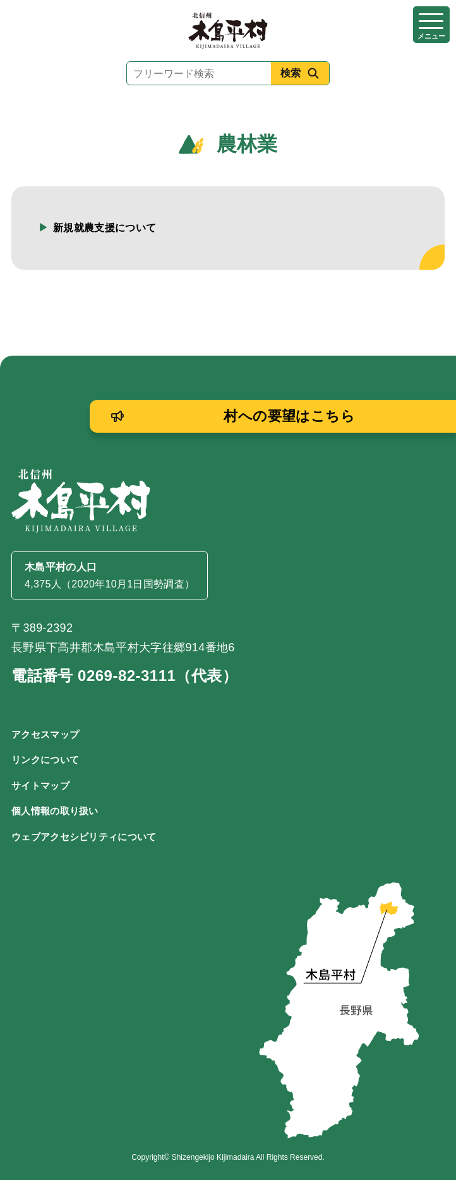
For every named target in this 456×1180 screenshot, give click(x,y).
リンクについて (45, 759)
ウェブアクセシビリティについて (84, 836)
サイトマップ (40, 785)
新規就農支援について (104, 227)
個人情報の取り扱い (55, 810)
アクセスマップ (45, 734)
